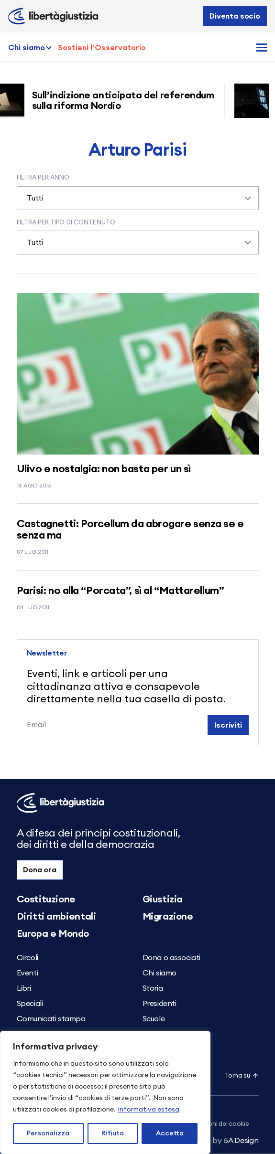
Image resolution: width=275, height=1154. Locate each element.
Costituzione (46, 899)
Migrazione (168, 916)
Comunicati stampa (51, 1019)
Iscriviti (228, 725)
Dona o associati (172, 958)
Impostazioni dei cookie (214, 1124)
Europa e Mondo (53, 934)
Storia (153, 988)
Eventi (27, 973)
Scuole (154, 1019)
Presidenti (159, 1003)
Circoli (27, 958)
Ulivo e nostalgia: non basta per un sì (104, 469)
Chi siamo (26, 48)
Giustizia (163, 899)
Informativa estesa (148, 1109)
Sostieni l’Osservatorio (102, 48)
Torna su (242, 1076)
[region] (105, 1092)
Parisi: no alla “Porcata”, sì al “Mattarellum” (120, 590)
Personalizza (48, 1133)
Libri (24, 988)
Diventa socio (234, 16)
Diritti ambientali (56, 916)
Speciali (30, 1003)
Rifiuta (112, 1133)
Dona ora (39, 870)
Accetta (170, 1133)
